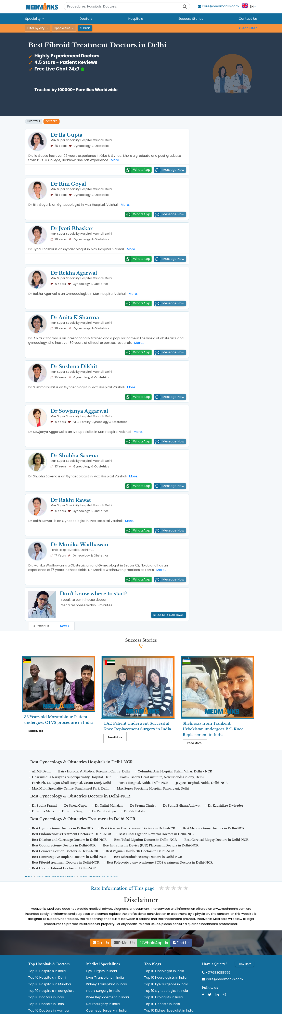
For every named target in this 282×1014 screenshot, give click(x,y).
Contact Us (248, 18)
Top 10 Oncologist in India (164, 971)
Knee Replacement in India (107, 997)
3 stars (174, 888)
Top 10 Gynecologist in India (166, 991)
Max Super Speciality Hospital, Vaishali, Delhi (81, 140)
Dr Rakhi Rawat (71, 500)
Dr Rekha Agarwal (74, 273)
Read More (35, 731)
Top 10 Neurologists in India (165, 977)
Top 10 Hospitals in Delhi (47, 977)
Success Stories (190, 18)
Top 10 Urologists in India (163, 997)
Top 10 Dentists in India (162, 1004)
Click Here (245, 964)
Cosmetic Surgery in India (106, 1010)
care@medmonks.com (222, 979)
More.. (114, 160)
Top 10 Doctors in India (46, 997)
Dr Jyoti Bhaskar (72, 228)
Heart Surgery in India (103, 991)
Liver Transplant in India (105, 977)
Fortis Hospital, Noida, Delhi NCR (72, 550)
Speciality (33, 18)
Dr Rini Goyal (68, 184)
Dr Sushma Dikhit (74, 366)
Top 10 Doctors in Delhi (46, 1004)
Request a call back (168, 615)
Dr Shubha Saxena (74, 456)
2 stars (168, 888)
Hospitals (135, 18)
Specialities (62, 28)
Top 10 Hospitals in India (47, 971)
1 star (162, 888)
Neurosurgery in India (103, 1004)
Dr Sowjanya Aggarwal (79, 411)
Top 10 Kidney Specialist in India (168, 1010)
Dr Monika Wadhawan (79, 545)
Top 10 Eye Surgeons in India (166, 984)
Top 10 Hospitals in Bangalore (51, 991)
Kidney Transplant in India (106, 984)
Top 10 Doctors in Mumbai (48, 1010)
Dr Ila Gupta (66, 135)
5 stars (186, 888)
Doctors (85, 18)
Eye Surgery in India (101, 971)
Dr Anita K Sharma (75, 317)
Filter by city (35, 28)
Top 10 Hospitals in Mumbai (49, 984)
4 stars (180, 888)
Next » (64, 626)
